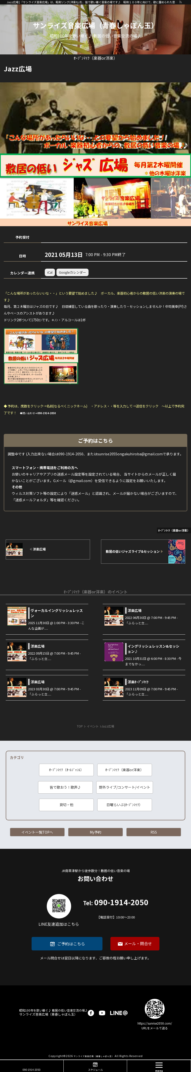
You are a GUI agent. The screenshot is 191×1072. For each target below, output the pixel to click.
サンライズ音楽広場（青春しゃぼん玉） (95, 25)
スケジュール (95, 1070)
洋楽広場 (135, 610)
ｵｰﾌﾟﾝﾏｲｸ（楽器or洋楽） (124, 769)
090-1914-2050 (115, 909)
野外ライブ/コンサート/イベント (124, 787)
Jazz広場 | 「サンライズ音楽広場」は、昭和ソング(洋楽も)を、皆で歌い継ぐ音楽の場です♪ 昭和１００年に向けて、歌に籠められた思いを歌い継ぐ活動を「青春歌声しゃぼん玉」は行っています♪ (93, 2)
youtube (102, 1013)
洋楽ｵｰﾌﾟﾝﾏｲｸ (138, 681)
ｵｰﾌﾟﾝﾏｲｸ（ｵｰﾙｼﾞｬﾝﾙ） (66, 769)
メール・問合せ (138, 943)
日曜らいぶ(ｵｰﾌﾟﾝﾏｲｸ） (124, 804)
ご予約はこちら (71, 944)
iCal (49, 272)
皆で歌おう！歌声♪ (65, 787)
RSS (153, 832)
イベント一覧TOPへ (37, 832)
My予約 (95, 832)
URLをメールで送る (155, 1028)
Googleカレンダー (72, 272)
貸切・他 (66, 804)
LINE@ (119, 1013)
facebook (91, 1013)
